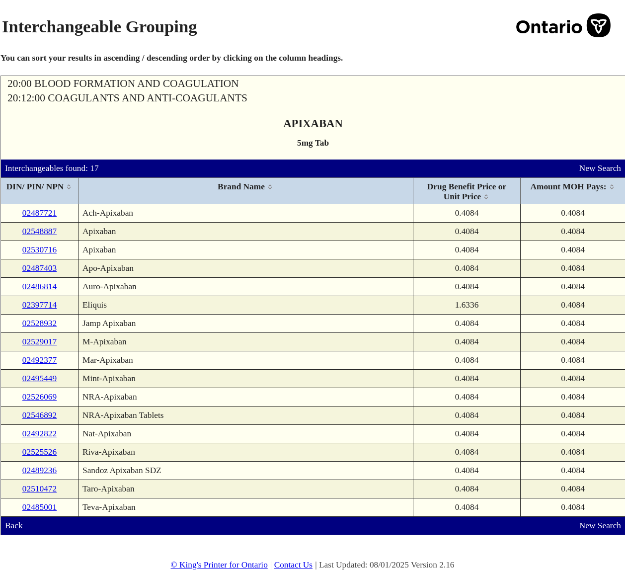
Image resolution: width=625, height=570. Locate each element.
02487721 (39, 213)
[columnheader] (39, 191)
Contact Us (293, 565)
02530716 (39, 249)
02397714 (39, 305)
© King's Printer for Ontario (218, 565)
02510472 (39, 488)
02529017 (39, 341)
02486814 (39, 286)
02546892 (39, 415)
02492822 (39, 433)
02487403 (39, 268)
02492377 (39, 360)
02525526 (39, 452)
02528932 (39, 323)
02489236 (39, 470)
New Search (600, 168)
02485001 (39, 507)
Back (14, 525)
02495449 (39, 378)
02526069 (39, 397)
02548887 (39, 231)
